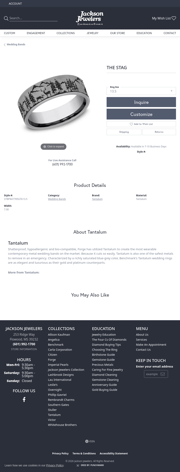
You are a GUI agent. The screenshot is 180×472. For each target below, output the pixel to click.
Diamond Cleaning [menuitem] (104, 375)
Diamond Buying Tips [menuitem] (106, 344)
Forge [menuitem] (52, 360)
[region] (53, 102)
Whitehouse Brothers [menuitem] (62, 425)
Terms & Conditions (84, 453)
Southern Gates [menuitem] (58, 405)
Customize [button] (141, 114)
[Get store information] (24, 349)
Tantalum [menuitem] (54, 415)
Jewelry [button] (92, 33)
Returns (159, 131)
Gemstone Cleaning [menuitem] (105, 380)
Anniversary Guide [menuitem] (104, 385)
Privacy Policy (60, 453)
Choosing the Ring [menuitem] (104, 349)
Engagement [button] (36, 33)
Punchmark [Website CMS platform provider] (97, 465)
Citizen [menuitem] (52, 355)
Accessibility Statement (114, 453)
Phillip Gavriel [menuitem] (57, 395)
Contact (170, 33)
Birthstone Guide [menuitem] (103, 355)
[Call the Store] (24, 344)
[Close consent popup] (78, 465)
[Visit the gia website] (90, 441)
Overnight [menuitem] (55, 390)
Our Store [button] (117, 33)
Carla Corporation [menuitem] (60, 349)
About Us (142, 334)
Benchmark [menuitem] (55, 344)
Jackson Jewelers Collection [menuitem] (66, 370)
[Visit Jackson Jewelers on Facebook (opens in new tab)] (24, 399)
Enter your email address (154, 366)
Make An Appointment (151, 344)
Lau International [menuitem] (59, 380)
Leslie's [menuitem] (53, 385)
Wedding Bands (16, 44)
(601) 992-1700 (62, 164)
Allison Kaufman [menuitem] (59, 334)
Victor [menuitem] (52, 420)
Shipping (124, 131)
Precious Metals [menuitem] (102, 365)
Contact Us (143, 349)
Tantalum (97, 199)
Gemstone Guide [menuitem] (103, 360)
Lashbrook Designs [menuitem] (61, 375)
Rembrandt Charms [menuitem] (61, 400)
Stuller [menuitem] (52, 410)
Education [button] (144, 33)
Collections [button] (66, 33)
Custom (9, 33)
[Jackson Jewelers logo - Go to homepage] (90, 18)
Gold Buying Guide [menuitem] (104, 390)
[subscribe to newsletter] (162, 374)
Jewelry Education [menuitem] (104, 334)
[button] (15, 3)
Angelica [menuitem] (53, 339)
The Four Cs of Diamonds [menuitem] (109, 339)
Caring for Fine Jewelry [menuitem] (107, 370)
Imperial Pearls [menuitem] (58, 365)
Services (141, 339)
